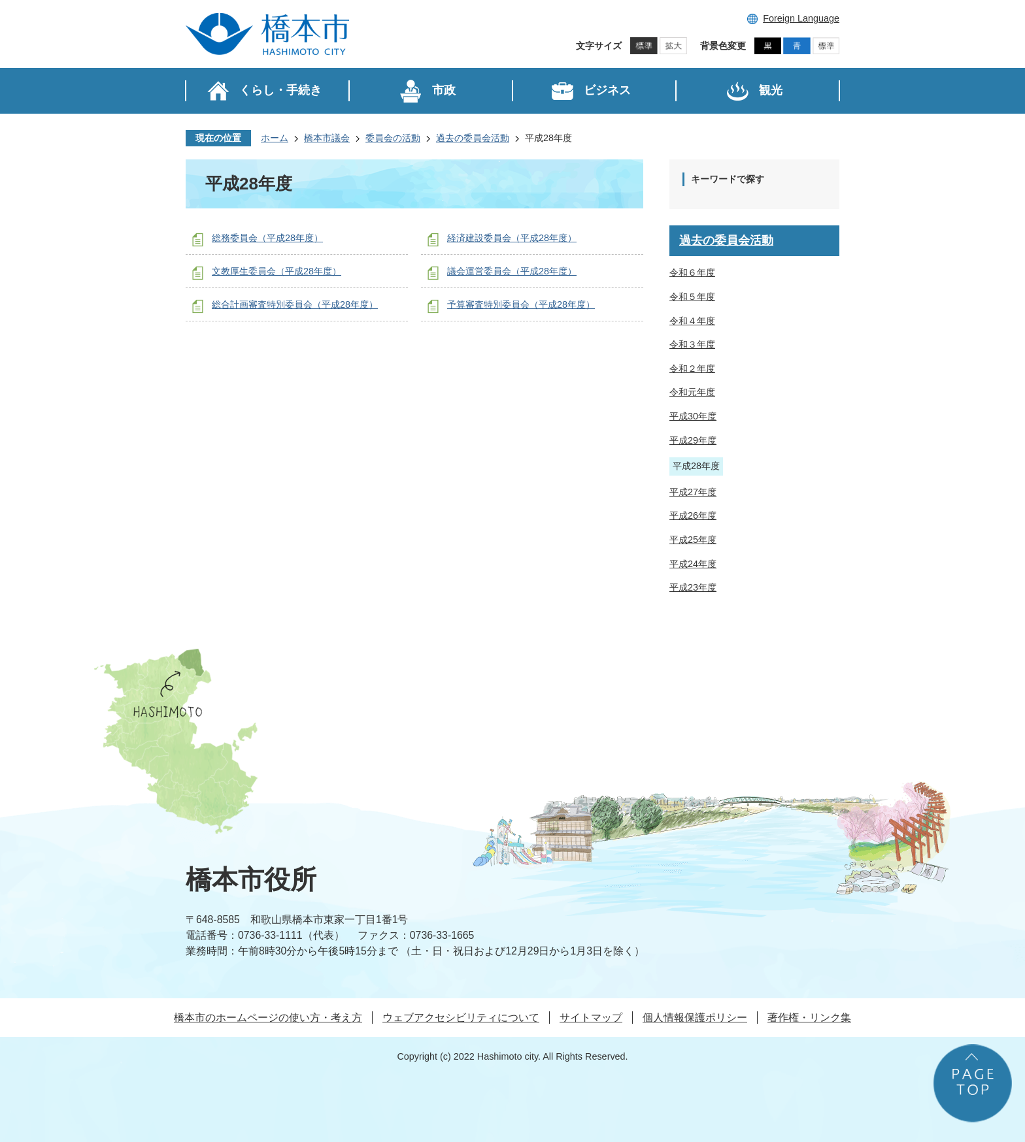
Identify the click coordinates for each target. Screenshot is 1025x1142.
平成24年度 (692, 564)
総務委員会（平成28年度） (267, 238)
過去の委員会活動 (472, 138)
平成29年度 (692, 440)
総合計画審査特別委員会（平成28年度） (295, 304)
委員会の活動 (392, 138)
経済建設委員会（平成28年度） (512, 238)
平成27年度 (692, 492)
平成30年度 (692, 416)
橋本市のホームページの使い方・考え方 (268, 1017)
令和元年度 (692, 392)
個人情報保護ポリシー (695, 1017)
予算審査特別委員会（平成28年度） (521, 304)
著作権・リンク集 (809, 1017)
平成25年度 (692, 539)
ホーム (274, 138)
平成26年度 (692, 515)
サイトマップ (591, 1017)
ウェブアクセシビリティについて (460, 1017)
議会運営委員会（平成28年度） (512, 271)
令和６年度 (692, 272)
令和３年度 (692, 344)
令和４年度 (692, 321)
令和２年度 (692, 368)
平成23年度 (692, 587)
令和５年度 (692, 296)
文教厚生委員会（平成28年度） (276, 271)
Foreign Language (801, 18)
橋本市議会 (327, 138)
